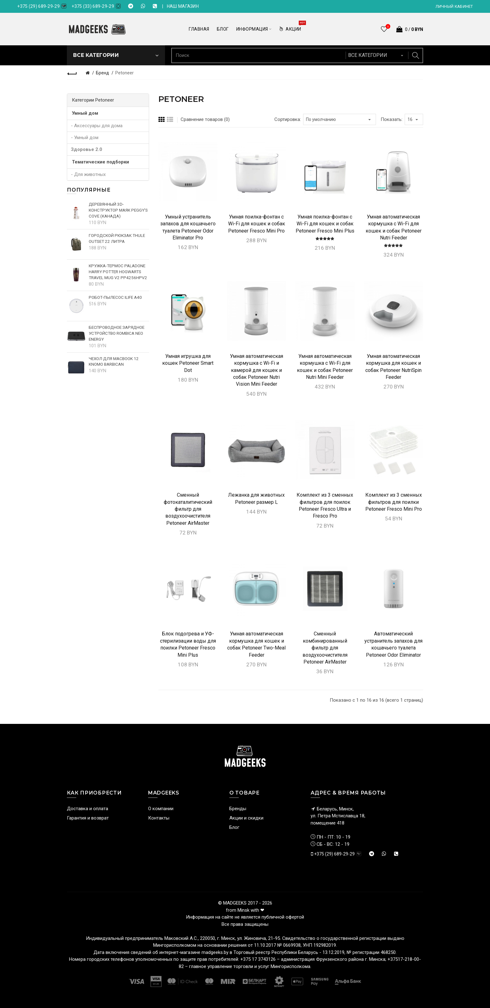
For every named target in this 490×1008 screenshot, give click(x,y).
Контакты (158, 818)
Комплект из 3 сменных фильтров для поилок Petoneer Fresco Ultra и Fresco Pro (325, 505)
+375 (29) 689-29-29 (38, 6)
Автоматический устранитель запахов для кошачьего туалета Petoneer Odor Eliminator (393, 644)
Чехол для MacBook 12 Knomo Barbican (114, 361)
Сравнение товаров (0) (205, 119)
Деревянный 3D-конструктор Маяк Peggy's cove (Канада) (118, 210)
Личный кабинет (454, 6)
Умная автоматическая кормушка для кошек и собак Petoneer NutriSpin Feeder (393, 366)
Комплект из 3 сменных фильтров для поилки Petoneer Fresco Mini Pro (393, 502)
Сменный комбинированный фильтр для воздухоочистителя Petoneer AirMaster (325, 648)
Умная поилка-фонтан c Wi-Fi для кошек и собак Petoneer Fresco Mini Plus (325, 224)
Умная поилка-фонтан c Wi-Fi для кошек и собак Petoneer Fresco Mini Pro (256, 224)
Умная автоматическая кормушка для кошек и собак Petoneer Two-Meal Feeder (256, 644)
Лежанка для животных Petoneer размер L (256, 498)
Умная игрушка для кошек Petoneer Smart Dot (187, 363)
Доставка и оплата (87, 808)
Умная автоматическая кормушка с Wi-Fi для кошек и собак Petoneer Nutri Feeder (394, 227)
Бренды (237, 808)
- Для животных (88, 174)
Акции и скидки (246, 818)
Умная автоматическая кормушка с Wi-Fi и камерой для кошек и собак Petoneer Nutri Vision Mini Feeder (256, 370)
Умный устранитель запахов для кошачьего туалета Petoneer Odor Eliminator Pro (188, 227)
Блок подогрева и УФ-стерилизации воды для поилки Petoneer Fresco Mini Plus (188, 644)
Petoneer (124, 72)
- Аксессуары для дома (96, 125)
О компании (160, 808)
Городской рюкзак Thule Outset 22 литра (117, 238)
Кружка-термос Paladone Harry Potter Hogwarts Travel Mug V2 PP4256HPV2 (118, 271)
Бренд (102, 72)
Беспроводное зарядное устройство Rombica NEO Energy (116, 333)
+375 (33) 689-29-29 (93, 6)
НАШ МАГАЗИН (183, 6)
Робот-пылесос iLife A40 (115, 297)
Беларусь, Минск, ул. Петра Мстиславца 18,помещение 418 (338, 816)
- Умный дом (84, 137)
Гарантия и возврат (88, 818)
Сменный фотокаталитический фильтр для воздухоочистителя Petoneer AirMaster (188, 509)
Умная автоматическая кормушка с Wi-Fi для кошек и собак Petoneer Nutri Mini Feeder (325, 366)
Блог (234, 827)
